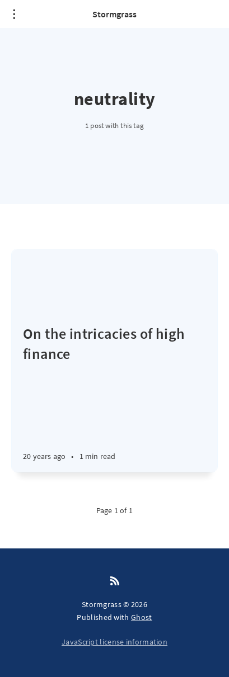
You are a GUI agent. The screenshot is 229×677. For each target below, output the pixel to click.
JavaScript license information (114, 642)
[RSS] (114, 581)
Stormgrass (114, 14)
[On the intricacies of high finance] (114, 398)
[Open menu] (14, 14)
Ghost (141, 617)
